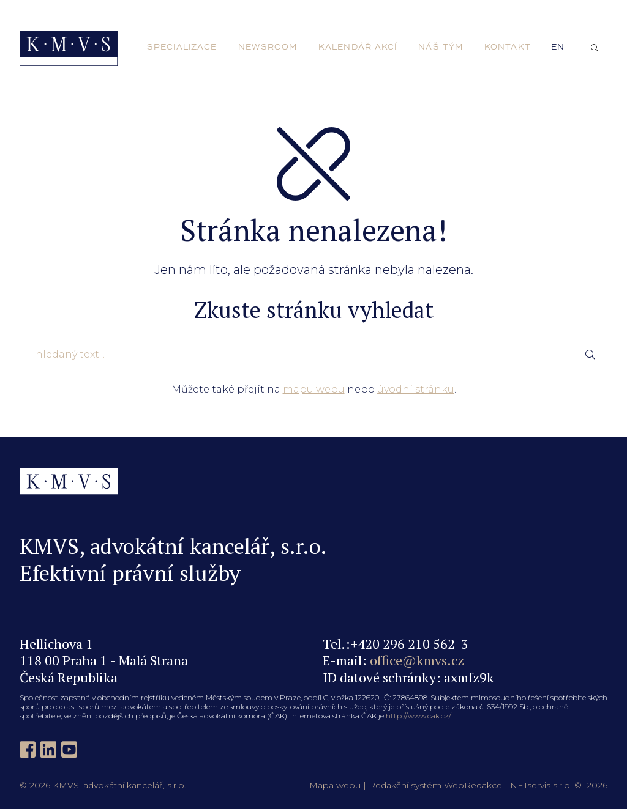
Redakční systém (405, 785)
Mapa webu (335, 785)
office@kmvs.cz (417, 660)
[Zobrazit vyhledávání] (594, 48)
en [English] (558, 47)
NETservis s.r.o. (541, 785)
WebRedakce (473, 785)
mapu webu (314, 389)
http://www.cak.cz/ (418, 715)
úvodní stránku (415, 389)
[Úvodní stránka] (69, 48)
